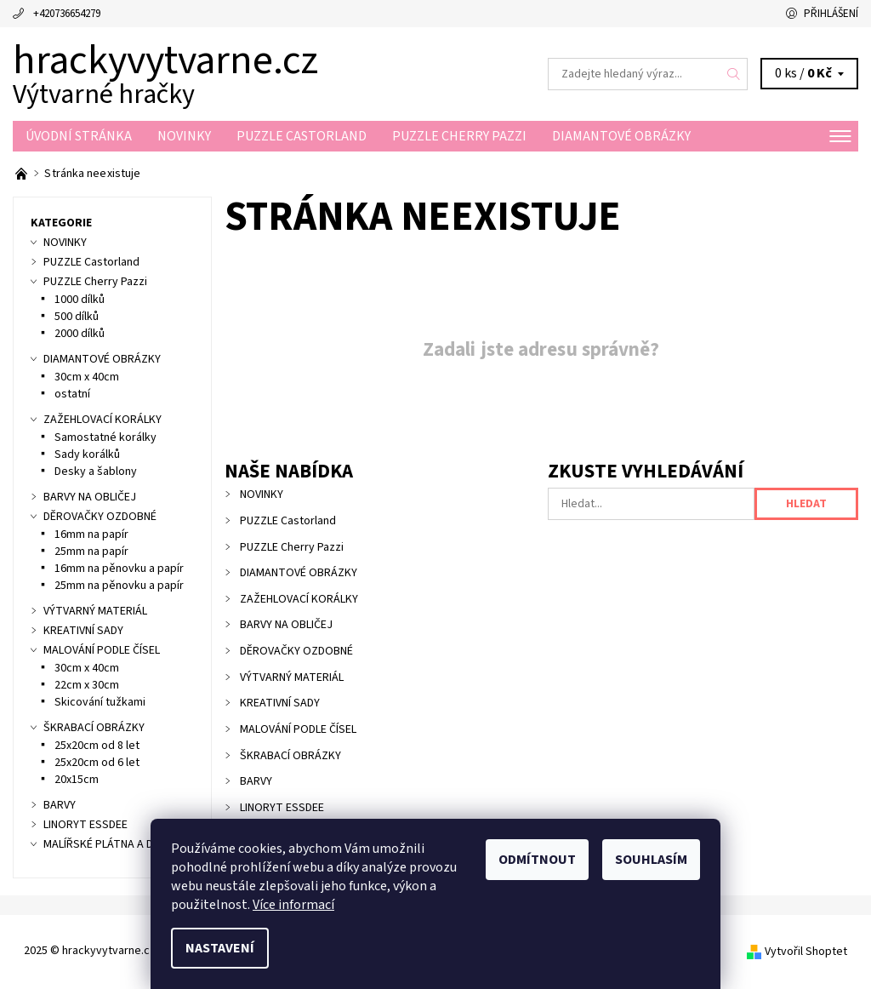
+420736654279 (66, 13)
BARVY (256, 781)
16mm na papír (91, 534)
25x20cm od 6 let (96, 762)
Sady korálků (87, 454)
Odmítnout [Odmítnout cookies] (537, 859)
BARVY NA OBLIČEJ (286, 624)
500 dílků (76, 316)
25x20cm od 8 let (96, 745)
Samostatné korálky (105, 437)
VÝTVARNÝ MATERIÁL (292, 677)
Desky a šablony (95, 471)
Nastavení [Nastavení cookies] (219, 948)
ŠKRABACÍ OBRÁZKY (290, 755)
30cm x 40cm (86, 377)
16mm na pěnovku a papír (119, 568)
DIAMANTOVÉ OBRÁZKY (621, 136)
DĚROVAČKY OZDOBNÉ (296, 651)
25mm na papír (91, 551)
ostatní (72, 394)
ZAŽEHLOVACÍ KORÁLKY (299, 599)
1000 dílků (79, 299)
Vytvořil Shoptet (806, 951)
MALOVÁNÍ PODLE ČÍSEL (298, 729)
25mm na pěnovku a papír (119, 585)
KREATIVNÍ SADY (280, 703)
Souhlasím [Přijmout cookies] (651, 859)
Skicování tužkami (99, 702)
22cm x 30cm (86, 685)
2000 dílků (79, 333)
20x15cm (76, 779)
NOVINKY (184, 136)
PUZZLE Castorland (301, 136)
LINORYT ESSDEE (282, 807)
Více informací (293, 904)
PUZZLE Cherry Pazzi (459, 136)
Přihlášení (831, 13)
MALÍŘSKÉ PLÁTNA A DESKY (111, 844)
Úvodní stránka (79, 136)
